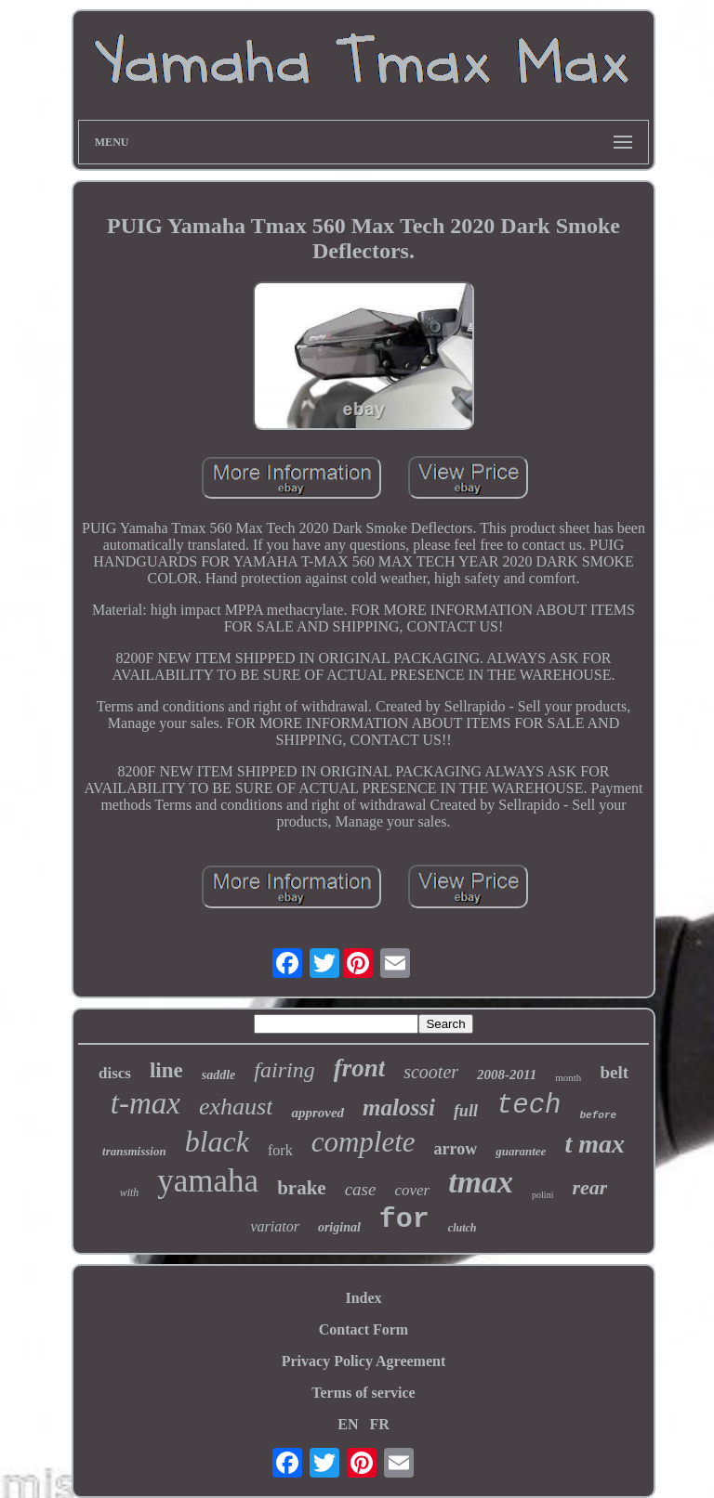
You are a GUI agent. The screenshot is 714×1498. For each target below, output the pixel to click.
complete (363, 1142)
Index (363, 1298)
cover (412, 1190)
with (129, 1192)
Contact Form (363, 1329)
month (568, 1077)
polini (542, 1195)
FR (379, 1424)
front (360, 1068)
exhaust (235, 1106)
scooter (430, 1072)
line (166, 1070)
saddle (219, 1075)
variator (274, 1226)
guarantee (521, 1151)
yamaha (207, 1181)
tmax (480, 1182)
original (339, 1227)
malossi (399, 1107)
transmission (134, 1151)
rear (589, 1187)
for (404, 1219)
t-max (145, 1103)
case (361, 1189)
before (598, 1115)
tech (529, 1105)
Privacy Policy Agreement (364, 1361)
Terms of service (363, 1392)
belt (614, 1072)
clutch (462, 1227)
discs (115, 1073)
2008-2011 (506, 1074)
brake (301, 1188)
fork (280, 1150)
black (217, 1141)
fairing (284, 1070)
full (466, 1110)
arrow (456, 1149)
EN (347, 1424)
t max (594, 1143)
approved (317, 1112)
